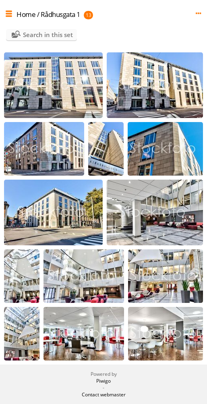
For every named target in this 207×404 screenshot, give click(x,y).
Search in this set (48, 35)
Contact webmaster (104, 394)
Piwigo (103, 380)
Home (26, 14)
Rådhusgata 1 (61, 14)
